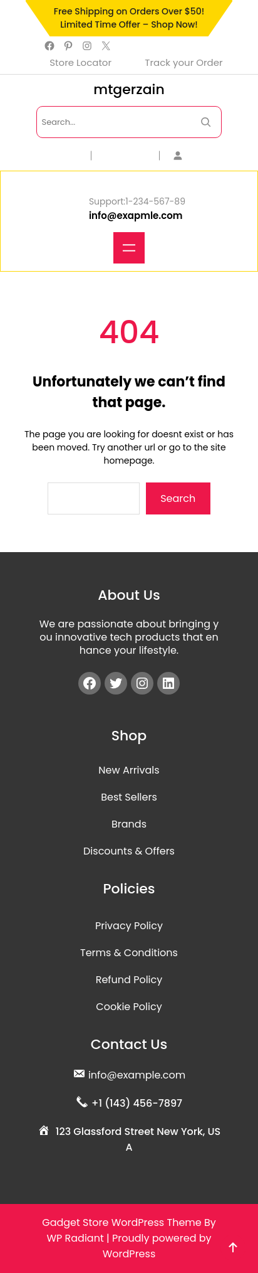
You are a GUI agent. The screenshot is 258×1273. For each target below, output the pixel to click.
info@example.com (136, 1075)
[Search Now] (206, 122)
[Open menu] (129, 248)
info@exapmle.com (136, 215)
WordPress (129, 1254)
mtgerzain (128, 89)
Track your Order (183, 62)
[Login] (198, 155)
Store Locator (80, 62)
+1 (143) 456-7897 (136, 1103)
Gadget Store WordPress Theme (122, 1222)
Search (177, 498)
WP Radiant (74, 1238)
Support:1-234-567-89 (137, 201)
